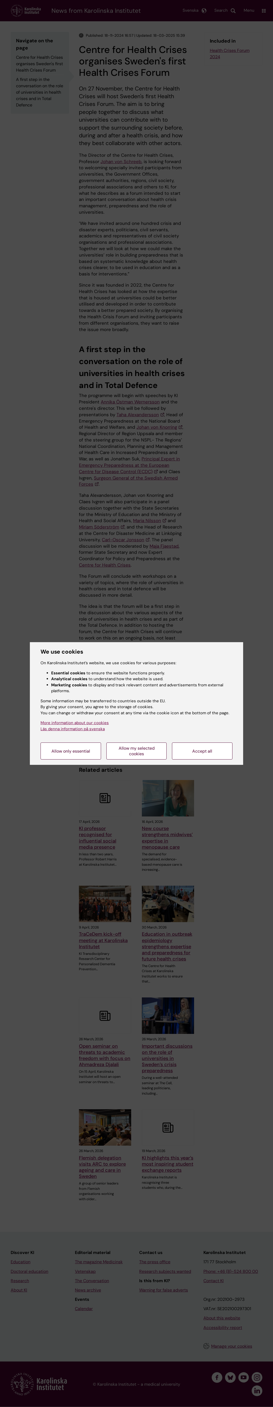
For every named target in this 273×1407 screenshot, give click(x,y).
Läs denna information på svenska (73, 729)
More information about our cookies (75, 722)
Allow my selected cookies (137, 751)
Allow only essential (70, 751)
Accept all (202, 751)
